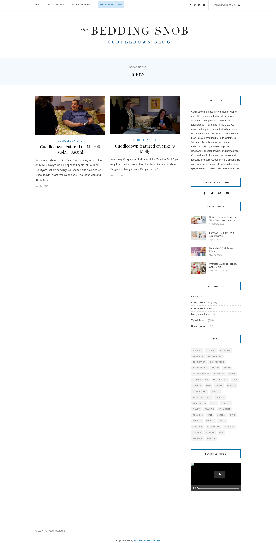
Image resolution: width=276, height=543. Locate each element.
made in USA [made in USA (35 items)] (199, 403)
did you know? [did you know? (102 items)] (201, 374)
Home (38, 5)
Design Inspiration (201, 314)
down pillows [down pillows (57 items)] (200, 380)
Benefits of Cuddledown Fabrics (222, 250)
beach (194, 296)
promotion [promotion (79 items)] (224, 409)
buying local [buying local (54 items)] (215, 356)
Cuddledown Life (81, 5)
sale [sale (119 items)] (210, 415)
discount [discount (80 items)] (219, 374)
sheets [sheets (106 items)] (210, 421)
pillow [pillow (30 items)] (196, 409)
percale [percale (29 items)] (226, 403)
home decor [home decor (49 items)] (199, 391)
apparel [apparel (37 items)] (197, 350)
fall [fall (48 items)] (235, 380)
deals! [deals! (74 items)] (215, 368)
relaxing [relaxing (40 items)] (198, 415)
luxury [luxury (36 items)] (220, 397)
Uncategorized (199, 326)
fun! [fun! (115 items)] (208, 385)
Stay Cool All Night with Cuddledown (222, 234)
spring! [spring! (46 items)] (197, 433)
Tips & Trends (56, 5)
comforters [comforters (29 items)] (217, 362)
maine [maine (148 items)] (214, 403)
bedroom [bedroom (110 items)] (225, 350)
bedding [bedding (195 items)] (210, 350)
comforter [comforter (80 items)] (199, 362)
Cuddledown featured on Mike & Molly (145, 149)
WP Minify (138, 541)
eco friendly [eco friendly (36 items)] (220, 380)
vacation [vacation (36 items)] (198, 438)
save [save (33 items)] (232, 415)
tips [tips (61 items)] (221, 433)
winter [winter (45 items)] (211, 438)
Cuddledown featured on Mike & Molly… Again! (70, 149)
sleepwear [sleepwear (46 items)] (213, 427)
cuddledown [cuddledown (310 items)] (200, 368)
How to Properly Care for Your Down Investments (222, 219)
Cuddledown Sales (201, 308)
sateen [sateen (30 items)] (221, 415)
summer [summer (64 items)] (210, 433)
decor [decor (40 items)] (227, 368)
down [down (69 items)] (232, 374)
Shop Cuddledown (111, 5)
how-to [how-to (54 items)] (215, 391)
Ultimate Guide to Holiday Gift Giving (223, 265)
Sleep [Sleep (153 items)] (222, 421)
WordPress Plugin (152, 541)
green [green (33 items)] (219, 385)
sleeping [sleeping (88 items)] (198, 427)
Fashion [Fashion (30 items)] (197, 385)
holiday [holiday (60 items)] (231, 385)
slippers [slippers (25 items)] (229, 427)
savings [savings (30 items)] (197, 421)
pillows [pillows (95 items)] (209, 409)
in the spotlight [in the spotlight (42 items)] (202, 397)
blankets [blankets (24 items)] (198, 356)
